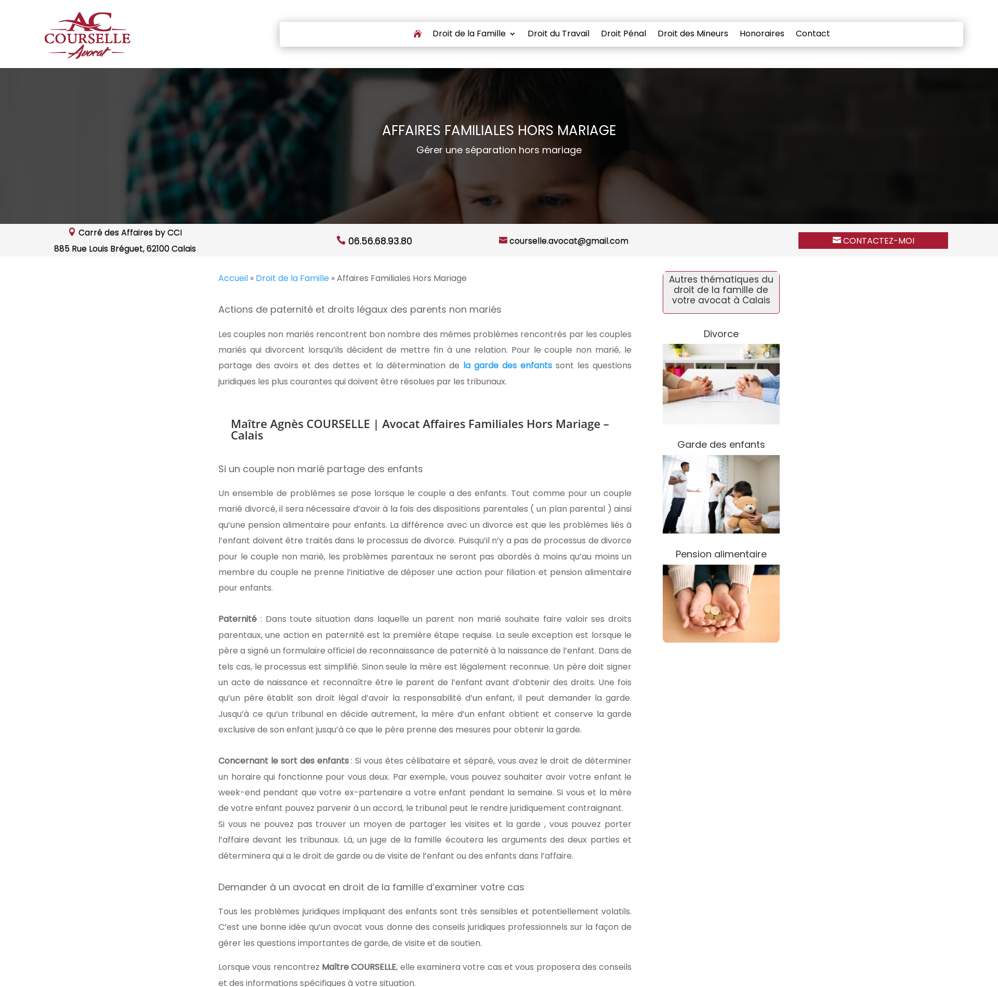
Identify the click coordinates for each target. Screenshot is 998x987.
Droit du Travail (558, 34)
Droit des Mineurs (693, 34)
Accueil (233, 278)
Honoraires (762, 34)
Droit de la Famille (469, 34)
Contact (813, 34)
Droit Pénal (623, 34)
